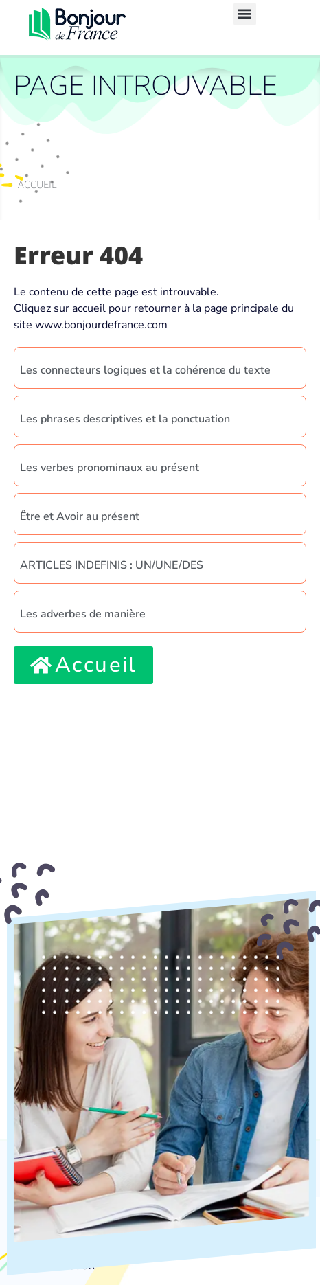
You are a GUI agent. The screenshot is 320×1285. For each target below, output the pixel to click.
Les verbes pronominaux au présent (109, 467)
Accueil (37, 184)
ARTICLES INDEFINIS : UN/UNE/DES (111, 565)
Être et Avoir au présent (79, 516)
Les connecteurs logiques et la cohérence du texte (145, 370)
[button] (244, 14)
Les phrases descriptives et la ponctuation (125, 419)
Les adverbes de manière (83, 614)
